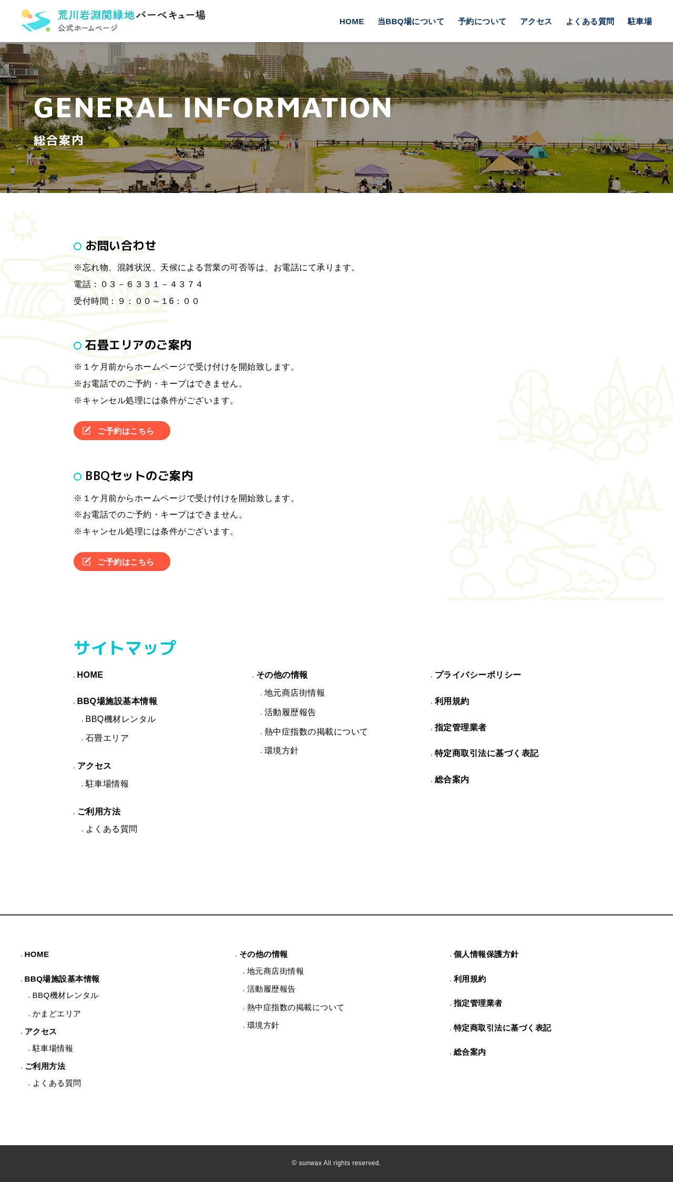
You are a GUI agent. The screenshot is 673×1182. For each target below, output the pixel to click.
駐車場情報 (107, 783)
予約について (482, 21)
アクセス (536, 21)
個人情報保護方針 (486, 954)
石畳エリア (107, 737)
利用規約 (452, 701)
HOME (352, 21)
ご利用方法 (99, 811)
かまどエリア (57, 1013)
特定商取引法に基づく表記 (487, 753)
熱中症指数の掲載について (316, 731)
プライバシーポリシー (478, 674)
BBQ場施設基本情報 (117, 701)
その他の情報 (282, 674)
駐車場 (640, 21)
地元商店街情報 (294, 692)
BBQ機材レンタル (121, 719)
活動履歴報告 (290, 712)
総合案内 (452, 779)
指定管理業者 (461, 727)
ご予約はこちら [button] (126, 430)
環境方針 (281, 750)
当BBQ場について (411, 21)
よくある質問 (590, 21)
